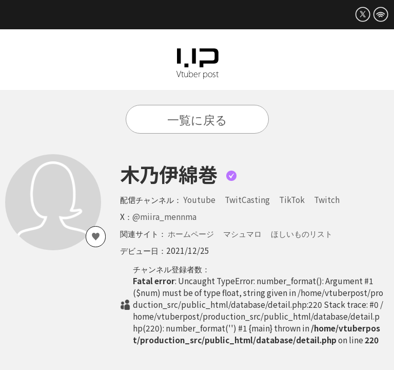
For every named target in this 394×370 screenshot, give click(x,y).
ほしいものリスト (301, 233)
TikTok (292, 199)
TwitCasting (247, 199)
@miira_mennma (164, 216)
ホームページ (191, 233)
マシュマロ (242, 233)
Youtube (199, 199)
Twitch (327, 199)
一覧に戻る (197, 119)
